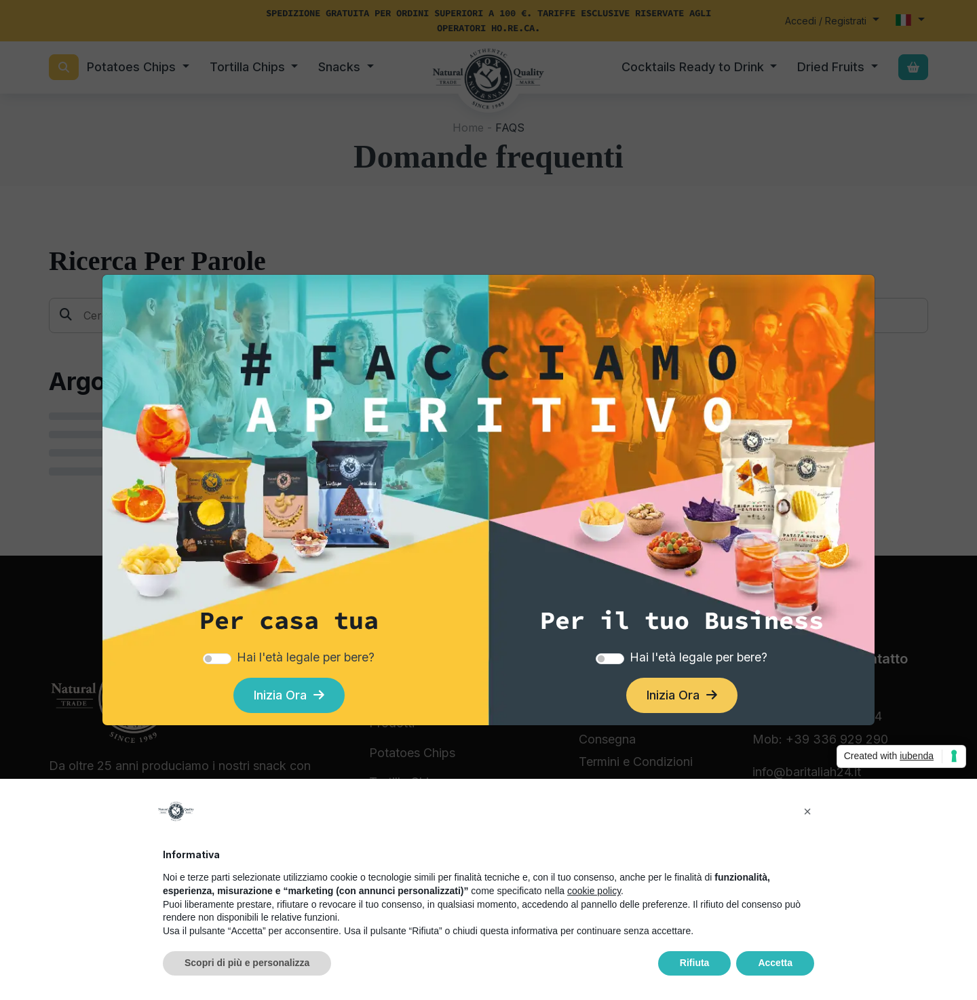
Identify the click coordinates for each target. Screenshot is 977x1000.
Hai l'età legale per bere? (306, 657)
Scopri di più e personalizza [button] (247, 962)
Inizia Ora (289, 695)
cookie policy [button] (594, 890)
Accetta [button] (775, 962)
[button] (807, 811)
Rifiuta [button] (695, 962)
